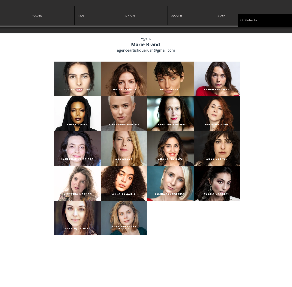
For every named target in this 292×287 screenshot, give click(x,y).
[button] (98, 15)
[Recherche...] (266, 20)
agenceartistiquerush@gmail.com (146, 50)
